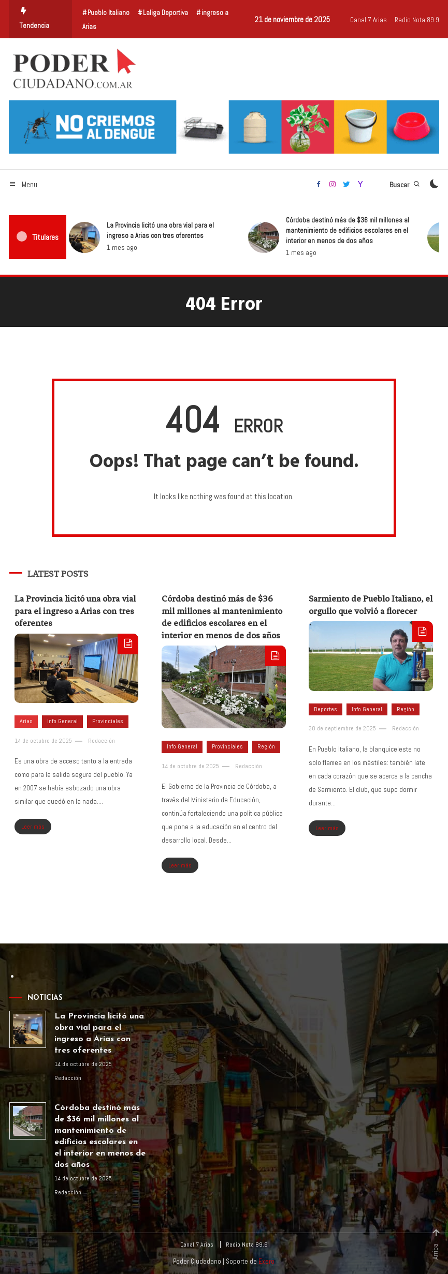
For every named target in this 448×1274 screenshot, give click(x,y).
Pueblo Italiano (108, 12)
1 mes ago (89, 247)
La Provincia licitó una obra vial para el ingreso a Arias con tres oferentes (127, 230)
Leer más (33, 826)
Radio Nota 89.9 (417, 20)
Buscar (405, 184)
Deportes (325, 709)
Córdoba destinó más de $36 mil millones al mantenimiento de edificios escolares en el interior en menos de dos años (315, 230)
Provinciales (107, 721)
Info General (62, 721)
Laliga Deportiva (165, 12)
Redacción (101, 741)
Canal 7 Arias (368, 20)
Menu (23, 184)
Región (266, 746)
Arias (26, 721)
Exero (266, 1261)
